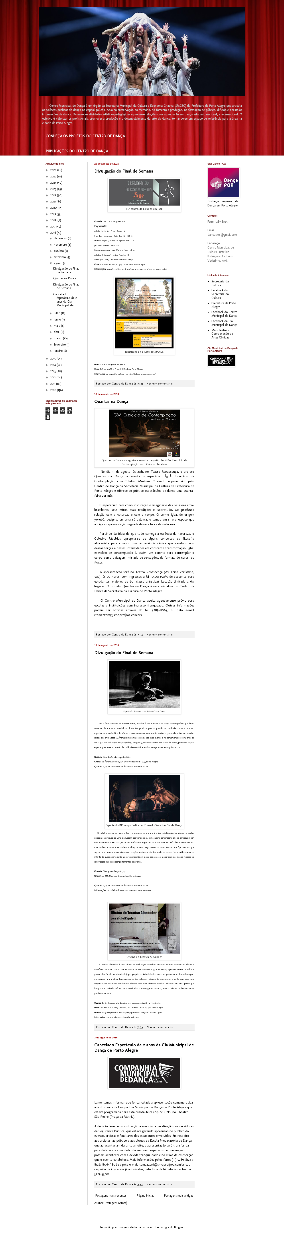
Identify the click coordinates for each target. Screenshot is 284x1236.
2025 (53, 176)
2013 (53, 371)
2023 (53, 189)
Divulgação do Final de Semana (123, 171)
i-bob (150, 1227)
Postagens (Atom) (116, 1203)
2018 (53, 220)
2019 (53, 214)
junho (58, 319)
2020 (53, 208)
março (58, 338)
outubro (59, 251)
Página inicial (145, 1195)
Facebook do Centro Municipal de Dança (224, 314)
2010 (53, 390)
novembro (61, 245)
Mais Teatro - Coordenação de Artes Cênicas (222, 334)
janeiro (58, 351)
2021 (53, 201)
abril (57, 332)
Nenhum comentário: (160, 383)
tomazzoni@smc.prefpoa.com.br (118, 615)
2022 (53, 195)
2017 (53, 226)
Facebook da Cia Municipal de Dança (224, 323)
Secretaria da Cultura (220, 283)
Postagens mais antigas (178, 1195)
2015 (53, 358)
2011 (53, 384)
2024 (53, 183)
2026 (53, 170)
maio (57, 326)
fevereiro (60, 344)
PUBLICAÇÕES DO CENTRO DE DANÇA (77, 151)
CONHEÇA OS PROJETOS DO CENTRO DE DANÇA (85, 136)
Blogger (179, 1227)
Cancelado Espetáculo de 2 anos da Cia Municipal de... (65, 299)
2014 (53, 365)
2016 (53, 233)
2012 (53, 377)
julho (57, 313)
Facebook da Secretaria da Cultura (220, 294)
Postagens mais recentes (110, 1195)
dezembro (61, 238)
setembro (60, 257)
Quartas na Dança (111, 401)
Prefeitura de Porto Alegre (223, 305)
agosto (58, 263)
